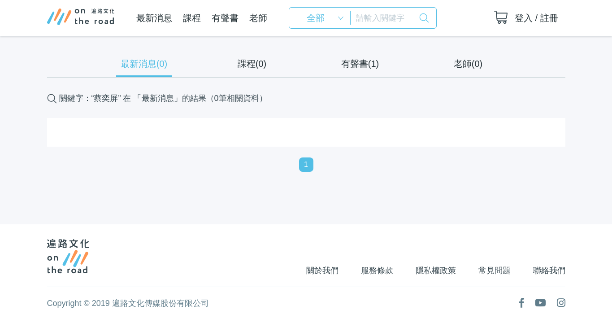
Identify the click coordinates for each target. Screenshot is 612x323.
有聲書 (224, 18)
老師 (258, 18)
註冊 (549, 18)
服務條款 (374, 270)
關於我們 (319, 270)
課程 (191, 18)
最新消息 (154, 18)
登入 (524, 18)
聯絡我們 (549, 270)
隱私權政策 (434, 270)
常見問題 (493, 270)
